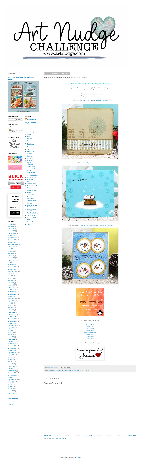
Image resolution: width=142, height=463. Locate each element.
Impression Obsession (76, 88)
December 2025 (12, 237)
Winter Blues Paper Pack (106, 225)
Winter (89, 370)
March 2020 (11, 393)
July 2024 (10, 276)
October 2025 (12, 242)
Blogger (79, 457)
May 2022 (11, 334)
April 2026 (11, 228)
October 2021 (12, 350)
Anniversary (30, 132)
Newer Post (47, 435)
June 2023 (11, 305)
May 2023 (11, 307)
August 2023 (11, 301)
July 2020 (10, 384)
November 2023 (12, 294)
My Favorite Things (32, 175)
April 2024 (11, 283)
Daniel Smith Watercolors (30, 144)
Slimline (29, 192)
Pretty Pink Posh (32, 185)
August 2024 (11, 274)
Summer (29, 203)
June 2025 (11, 251)
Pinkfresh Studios (32, 183)
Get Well (29, 154)
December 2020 (12, 373)
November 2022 (12, 321)
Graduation (30, 156)
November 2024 (12, 267)
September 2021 (13, 352)
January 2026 (12, 235)
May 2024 (11, 280)
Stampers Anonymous (30, 197)
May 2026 (11, 226)
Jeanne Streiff (71, 370)
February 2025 (12, 260)
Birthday (29, 138)
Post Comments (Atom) (59, 438)
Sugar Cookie (93, 225)
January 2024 (12, 289)
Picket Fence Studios (30, 180)
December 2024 (12, 265)
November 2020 (12, 375)
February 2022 (12, 341)
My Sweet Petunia (32, 177)
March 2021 (11, 366)
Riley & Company (32, 190)
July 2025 (10, 249)
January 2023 (12, 316)
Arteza (29, 134)
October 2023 (12, 296)
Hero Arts (29, 160)
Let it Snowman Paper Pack (100, 100)
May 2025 (11, 253)
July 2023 (10, 303)
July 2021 (10, 357)
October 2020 (12, 377)
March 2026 (11, 231)
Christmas (51, 370)
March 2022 (11, 339)
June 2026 (11, 224)
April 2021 (11, 364)
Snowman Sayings (82, 225)
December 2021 (12, 346)
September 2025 (13, 244)
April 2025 (11, 255)
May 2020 (11, 389)
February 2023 (12, 314)
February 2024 (12, 287)
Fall (28, 149)
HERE (101, 94)
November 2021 (12, 348)
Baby (28, 136)
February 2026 (12, 233)
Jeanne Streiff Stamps (81, 370)
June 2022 (11, 332)
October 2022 (12, 323)
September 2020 (13, 379)
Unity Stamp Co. (31, 217)
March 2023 (11, 312)
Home (90, 435)
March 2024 (11, 285)
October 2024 (12, 269)
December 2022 (12, 319)
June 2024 (11, 278)
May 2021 (11, 361)
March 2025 (11, 258)
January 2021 (12, 371)
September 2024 (13, 271)
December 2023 (12, 292)
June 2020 (11, 386)
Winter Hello (86, 100)
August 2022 (11, 328)
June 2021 (11, 359)
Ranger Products (32, 188)
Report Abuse (13, 399)
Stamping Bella (31, 201)
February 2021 (12, 368)
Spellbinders (30, 194)
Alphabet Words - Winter (94, 163)
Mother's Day (31, 173)
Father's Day (30, 151)
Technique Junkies (32, 213)
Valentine (29, 220)
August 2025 (11, 246)
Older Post (132, 435)
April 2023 (11, 310)
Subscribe (15, 213)
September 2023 (13, 298)
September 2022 (13, 325)
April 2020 (11, 391)
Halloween (30, 158)
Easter (29, 147)
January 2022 (12, 343)
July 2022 (10, 330)
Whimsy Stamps (31, 222)
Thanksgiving (31, 215)
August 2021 (11, 355)
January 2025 (12, 262)
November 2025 (12, 240)
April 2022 (11, 337)
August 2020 (11, 382)
